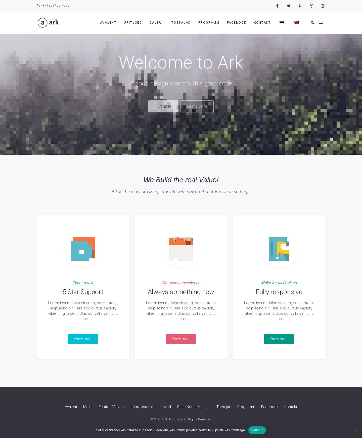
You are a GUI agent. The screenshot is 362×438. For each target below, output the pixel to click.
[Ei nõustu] (355, 430)
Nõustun (257, 430)
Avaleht (108, 22)
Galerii (157, 22)
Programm (208, 22)
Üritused (133, 22)
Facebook (236, 22)
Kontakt (262, 22)
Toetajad (181, 22)
